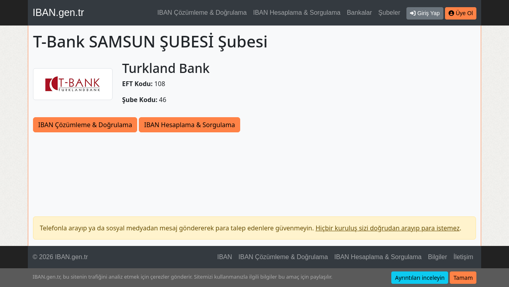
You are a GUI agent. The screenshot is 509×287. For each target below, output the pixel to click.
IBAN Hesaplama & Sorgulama (297, 12)
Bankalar (359, 12)
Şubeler (389, 12)
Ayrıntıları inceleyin (420, 277)
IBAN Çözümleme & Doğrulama (202, 12)
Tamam (463, 277)
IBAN (224, 257)
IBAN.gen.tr (58, 12)
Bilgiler (437, 257)
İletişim (463, 257)
